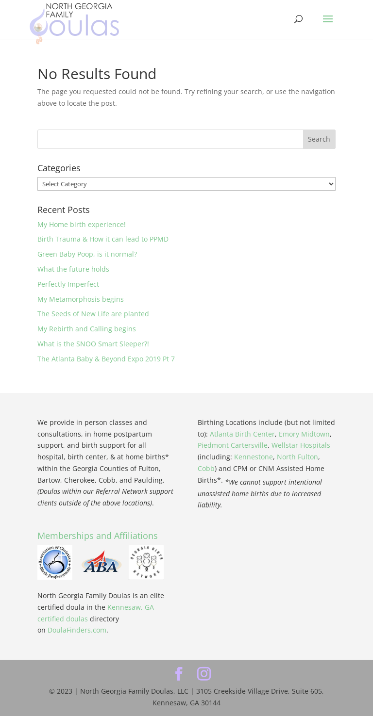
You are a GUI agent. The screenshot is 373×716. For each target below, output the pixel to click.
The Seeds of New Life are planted (93, 313)
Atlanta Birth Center (242, 434)
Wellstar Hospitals (300, 445)
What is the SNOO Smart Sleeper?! (93, 343)
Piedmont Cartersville (233, 445)
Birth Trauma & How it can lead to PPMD (103, 239)
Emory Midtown (304, 434)
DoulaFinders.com (77, 630)
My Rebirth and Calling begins (86, 328)
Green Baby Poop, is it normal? (87, 254)
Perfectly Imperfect (68, 284)
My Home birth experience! (81, 224)
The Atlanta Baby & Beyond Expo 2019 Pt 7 (106, 358)
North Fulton (297, 456)
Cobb (206, 468)
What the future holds (73, 269)
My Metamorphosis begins (80, 299)
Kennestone (253, 456)
